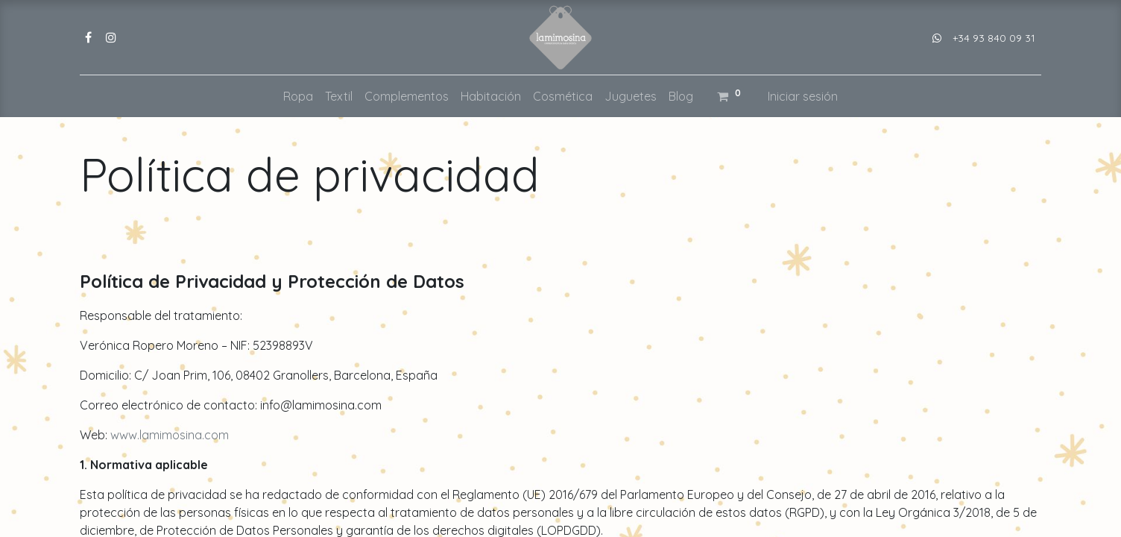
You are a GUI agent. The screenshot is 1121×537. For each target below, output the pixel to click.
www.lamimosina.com (169, 434)
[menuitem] (298, 96)
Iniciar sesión (803, 96)
